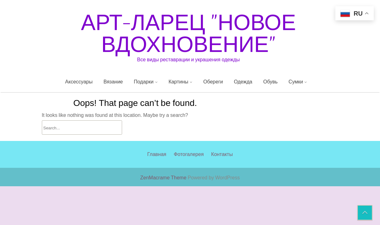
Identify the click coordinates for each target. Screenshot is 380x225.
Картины (178, 81)
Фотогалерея (189, 158)
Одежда (243, 81)
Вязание (113, 81)
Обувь (270, 81)
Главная (156, 158)
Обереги (213, 81)
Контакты (222, 158)
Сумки (296, 81)
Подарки (144, 81)
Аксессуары (79, 81)
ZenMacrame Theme (164, 177)
